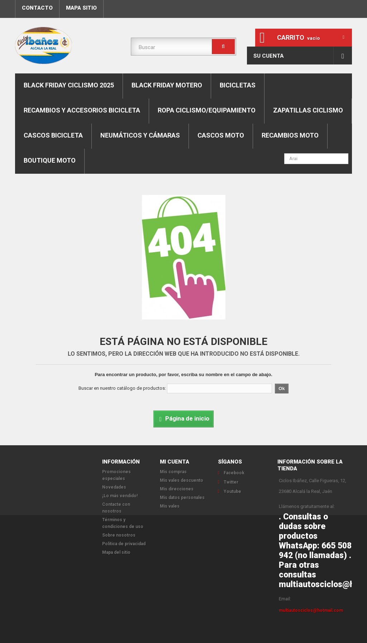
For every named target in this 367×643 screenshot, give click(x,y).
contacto (37, 8)
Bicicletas (238, 85)
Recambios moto (290, 135)
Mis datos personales (182, 497)
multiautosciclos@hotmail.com (311, 610)
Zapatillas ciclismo (308, 110)
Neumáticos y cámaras (140, 135)
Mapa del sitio (116, 552)
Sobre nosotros (118, 535)
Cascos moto (220, 135)
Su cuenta (268, 56)
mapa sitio (81, 8)
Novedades (114, 487)
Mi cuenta (174, 462)
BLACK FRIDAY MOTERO (167, 85)
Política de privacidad (124, 543)
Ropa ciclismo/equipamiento (207, 110)
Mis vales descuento (181, 480)
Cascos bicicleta (53, 135)
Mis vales (170, 506)
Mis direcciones (177, 488)
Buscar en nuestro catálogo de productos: (122, 388)
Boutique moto (50, 160)
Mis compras (173, 471)
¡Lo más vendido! (120, 495)
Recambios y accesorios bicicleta (82, 110)
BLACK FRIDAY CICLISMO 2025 (69, 85)
